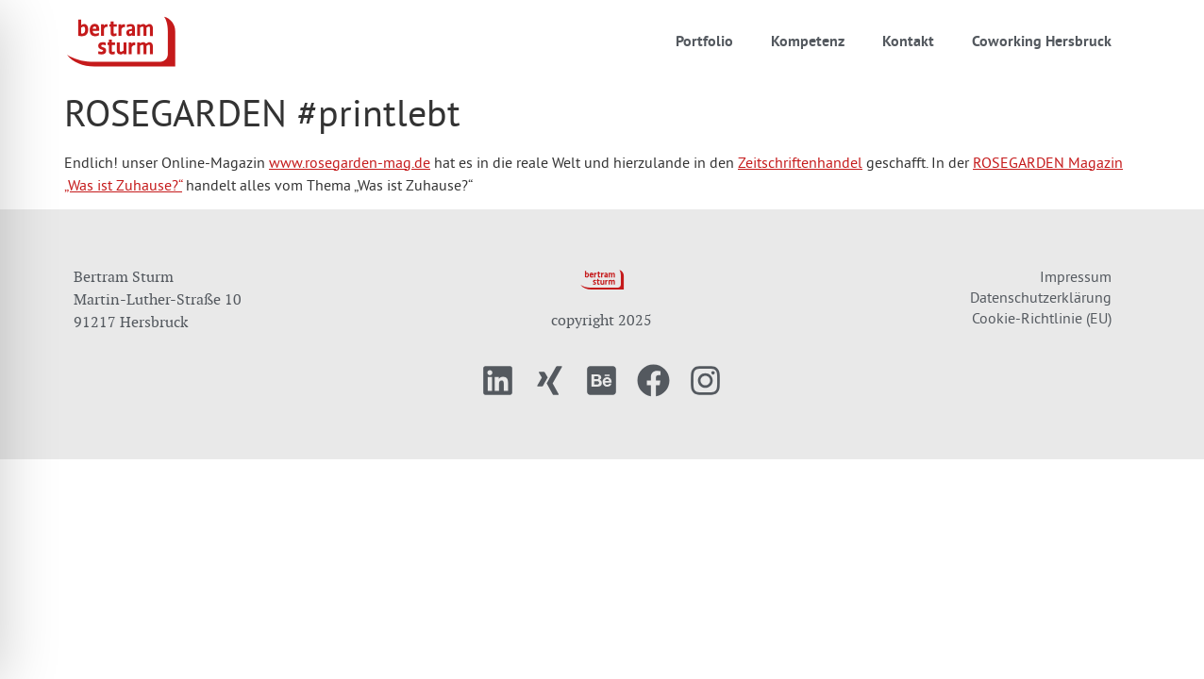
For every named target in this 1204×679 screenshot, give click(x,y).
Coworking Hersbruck (1042, 41)
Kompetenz (807, 41)
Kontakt (908, 41)
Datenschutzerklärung (1041, 297)
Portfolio (704, 41)
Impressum (1076, 276)
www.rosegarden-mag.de (349, 162)
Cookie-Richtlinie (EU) (1042, 317)
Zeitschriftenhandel (800, 162)
